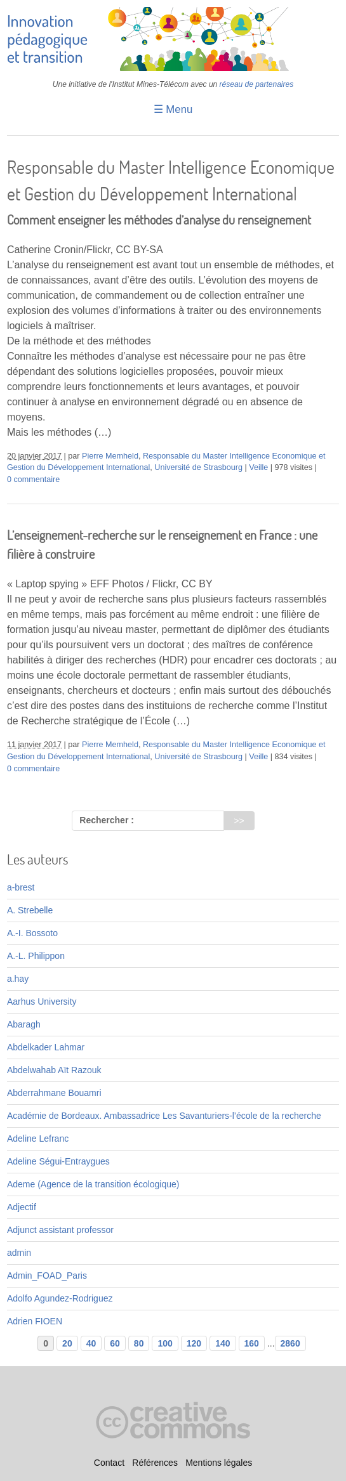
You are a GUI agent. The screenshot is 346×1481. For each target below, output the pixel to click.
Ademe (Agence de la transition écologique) (93, 1184)
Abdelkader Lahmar (45, 1047)
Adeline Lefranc (38, 1138)
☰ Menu (173, 109)
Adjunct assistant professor (60, 1230)
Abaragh (24, 1024)
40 (91, 1343)
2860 (290, 1343)
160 (251, 1343)
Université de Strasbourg (198, 467)
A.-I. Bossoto (32, 933)
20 (67, 1343)
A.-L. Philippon (36, 956)
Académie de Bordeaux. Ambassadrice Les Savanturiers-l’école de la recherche (164, 1116)
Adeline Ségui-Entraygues (58, 1161)
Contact (109, 1463)
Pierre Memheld (110, 456)
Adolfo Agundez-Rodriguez (60, 1298)
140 (222, 1343)
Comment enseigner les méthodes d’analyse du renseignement (159, 220)
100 (164, 1343)
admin (19, 1253)
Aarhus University (42, 1001)
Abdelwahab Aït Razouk (54, 1070)
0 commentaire (33, 479)
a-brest (21, 887)
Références (155, 1463)
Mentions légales (218, 1463)
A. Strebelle (30, 910)
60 (115, 1343)
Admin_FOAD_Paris (47, 1275)
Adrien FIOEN (34, 1321)
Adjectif (21, 1207)
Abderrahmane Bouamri (54, 1093)
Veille (258, 467)
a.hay (18, 979)
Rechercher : (106, 820)
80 (139, 1343)
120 (194, 1343)
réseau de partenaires (257, 84)
